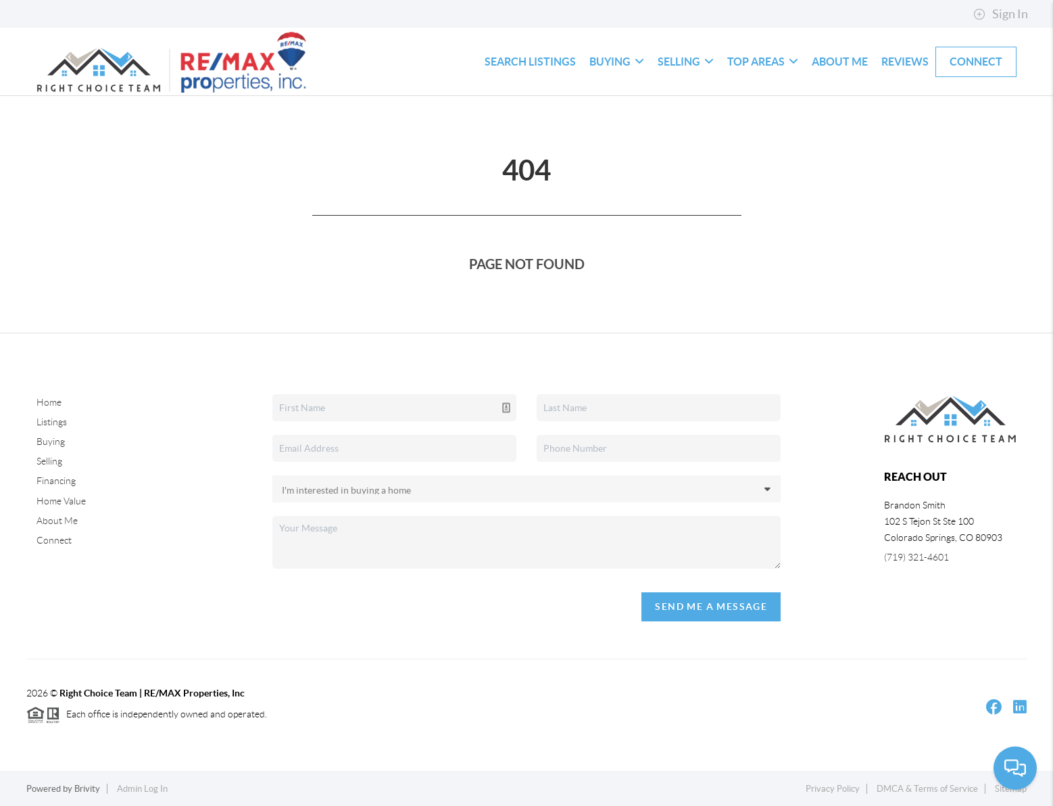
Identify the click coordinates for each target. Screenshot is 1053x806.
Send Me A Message (711, 606)
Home (49, 402)
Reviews (905, 61)
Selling (686, 61)
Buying (616, 61)
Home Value (61, 501)
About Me (840, 61)
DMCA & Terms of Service (927, 789)
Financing (56, 480)
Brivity (87, 789)
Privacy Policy (833, 789)
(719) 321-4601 (916, 557)
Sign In (1000, 14)
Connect (976, 61)
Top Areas (762, 61)
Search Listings (530, 61)
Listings (51, 422)
